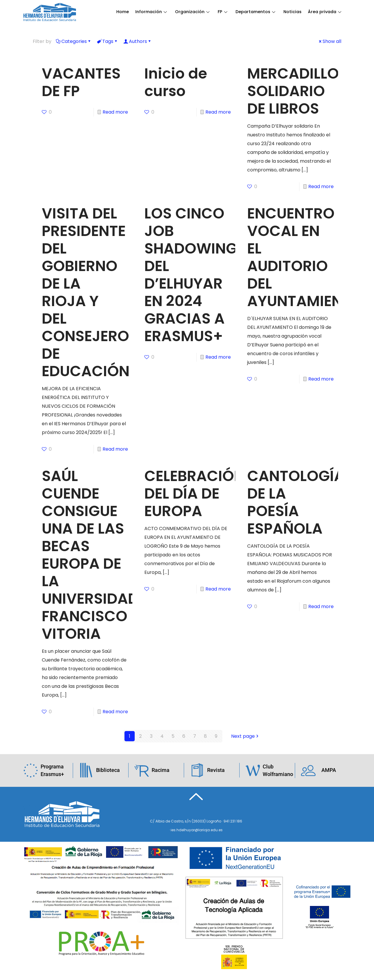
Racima (160, 770)
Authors (137, 41)
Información (151, 12)
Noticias (295, 12)
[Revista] (197, 770)
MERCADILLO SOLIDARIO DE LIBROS (293, 91)
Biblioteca (108, 770)
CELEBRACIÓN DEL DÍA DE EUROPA (194, 493)
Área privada (133, 27)
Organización (194, 12)
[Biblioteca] (86, 770)
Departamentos (257, 12)
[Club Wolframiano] (252, 770)
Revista (216, 770)
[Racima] (141, 770)
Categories (73, 41)
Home (122, 12)
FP (224, 12)
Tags (107, 41)
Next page (245, 736)
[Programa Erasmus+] (30, 770)
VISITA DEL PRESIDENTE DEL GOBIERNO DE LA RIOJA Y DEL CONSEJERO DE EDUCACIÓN (85, 292)
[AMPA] (308, 770)
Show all (329, 41)
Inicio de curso (175, 82)
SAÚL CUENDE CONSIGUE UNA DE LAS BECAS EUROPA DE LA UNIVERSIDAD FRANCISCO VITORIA (90, 555)
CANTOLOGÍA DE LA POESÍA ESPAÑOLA (295, 502)
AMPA (328, 770)
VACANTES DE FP (81, 82)
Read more (115, 112)
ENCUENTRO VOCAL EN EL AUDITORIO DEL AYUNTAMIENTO (305, 257)
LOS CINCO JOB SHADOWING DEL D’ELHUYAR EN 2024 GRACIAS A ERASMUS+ (190, 274)
